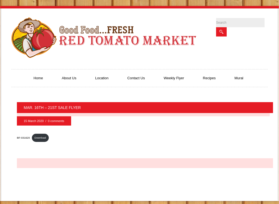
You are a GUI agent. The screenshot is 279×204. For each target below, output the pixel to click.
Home (38, 78)
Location (101, 78)
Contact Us (136, 78)
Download (40, 137)
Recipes (209, 78)
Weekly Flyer (174, 78)
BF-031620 (23, 137)
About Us (69, 78)
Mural (239, 78)
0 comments (56, 121)
